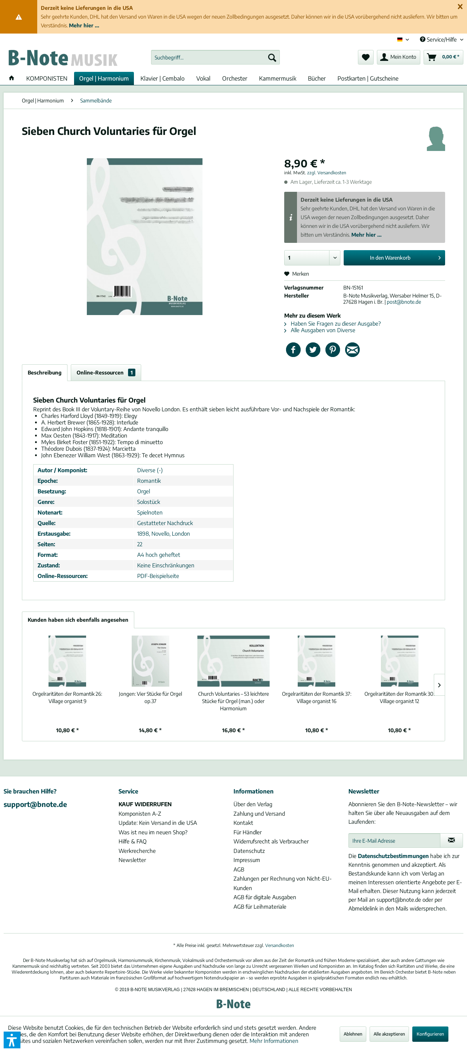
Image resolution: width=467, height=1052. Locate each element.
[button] (12, 1040)
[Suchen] (272, 57)
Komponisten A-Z (140, 813)
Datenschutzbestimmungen (393, 856)
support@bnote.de (35, 804)
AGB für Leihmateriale (260, 906)
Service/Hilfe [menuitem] (439, 39)
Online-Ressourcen (106, 372)
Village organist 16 (316, 697)
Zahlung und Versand (259, 813)
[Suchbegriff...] (215, 57)
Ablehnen (353, 1034)
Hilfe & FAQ (133, 841)
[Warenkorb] (443, 57)
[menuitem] (215, 57)
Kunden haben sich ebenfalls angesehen (78, 620)
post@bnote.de (404, 302)
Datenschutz (249, 850)
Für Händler (248, 832)
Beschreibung (45, 372)
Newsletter (132, 860)
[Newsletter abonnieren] (451, 840)
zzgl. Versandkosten (326, 172)
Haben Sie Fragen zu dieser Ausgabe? (332, 323)
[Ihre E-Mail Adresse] (394, 840)
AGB (239, 869)
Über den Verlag (253, 804)
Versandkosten (279, 945)
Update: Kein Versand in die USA (158, 822)
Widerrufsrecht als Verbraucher (271, 841)
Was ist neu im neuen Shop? (153, 832)
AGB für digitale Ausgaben (265, 897)
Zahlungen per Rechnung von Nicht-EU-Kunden (283, 883)
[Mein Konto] (398, 57)
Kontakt (243, 822)
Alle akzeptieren (389, 1034)
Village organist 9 (67, 697)
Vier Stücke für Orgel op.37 (150, 697)
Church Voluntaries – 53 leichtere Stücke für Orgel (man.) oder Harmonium (233, 701)
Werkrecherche (137, 850)
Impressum (247, 860)
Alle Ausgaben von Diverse (319, 330)
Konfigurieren (430, 1034)
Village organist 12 (399, 697)
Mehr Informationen (274, 1040)
